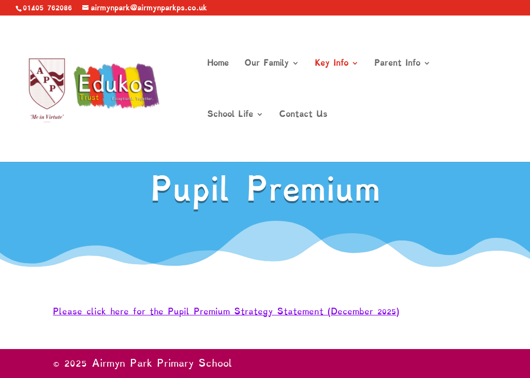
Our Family (266, 63)
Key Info (331, 63)
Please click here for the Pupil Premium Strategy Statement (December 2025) (226, 311)
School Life (230, 115)
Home (218, 63)
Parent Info (397, 63)
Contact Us (303, 115)
